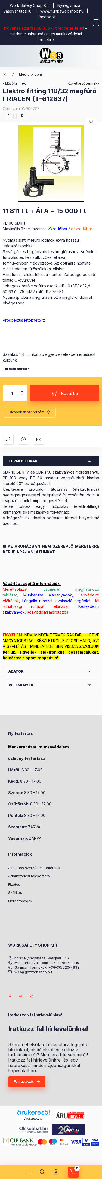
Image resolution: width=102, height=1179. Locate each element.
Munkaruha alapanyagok (47, 595)
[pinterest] (21, 116)
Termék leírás (15, 369)
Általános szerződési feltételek (34, 868)
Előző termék (15, 83)
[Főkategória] (5, 74)
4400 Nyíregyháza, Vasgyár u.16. (42, 958)
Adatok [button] (16, 671)
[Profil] (56, 1172)
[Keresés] (42, 1172)
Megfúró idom (30, 74)
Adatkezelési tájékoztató (29, 876)
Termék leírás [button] (22, 461)
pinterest (20, 996)
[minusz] (22, 397)
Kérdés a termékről (23, 439)
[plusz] (22, 389)
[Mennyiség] (12, 393)
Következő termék (82, 83)
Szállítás (15, 892)
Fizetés (14, 884)
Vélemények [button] (20, 685)
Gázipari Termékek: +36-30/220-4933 (46, 967)
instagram (31, 996)
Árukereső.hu (33, 1118)
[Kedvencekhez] (91, 121)
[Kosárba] (64, 393)
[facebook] (8, 116)
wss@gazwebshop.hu (33, 972)
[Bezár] (96, 22)
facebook (47, 16)
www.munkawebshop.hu (62, 11)
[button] (51, 163)
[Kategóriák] (28, 1172)
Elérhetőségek (20, 901)
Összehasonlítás (8, 439)
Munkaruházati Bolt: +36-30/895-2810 (46, 963)
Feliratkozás (24, 1081)
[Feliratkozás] (29, 412)
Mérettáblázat (15, 589)
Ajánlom (38, 439)
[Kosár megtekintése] (73, 1172)
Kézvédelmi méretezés (47, 612)
